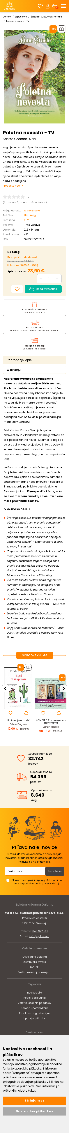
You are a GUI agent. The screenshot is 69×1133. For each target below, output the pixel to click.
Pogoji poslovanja (35, 998)
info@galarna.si (39, 936)
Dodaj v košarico (43, 289)
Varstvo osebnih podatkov (34, 1003)
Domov (7, 16)
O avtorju (14, 370)
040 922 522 (40, 931)
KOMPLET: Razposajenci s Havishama (51, 721)
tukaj (31, 1090)
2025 (27, 220)
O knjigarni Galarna (34, 957)
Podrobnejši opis (19, 360)
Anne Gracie (32, 210)
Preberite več (11, 186)
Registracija (34, 992)
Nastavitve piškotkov (34, 1111)
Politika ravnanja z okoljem (34, 972)
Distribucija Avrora (34, 962)
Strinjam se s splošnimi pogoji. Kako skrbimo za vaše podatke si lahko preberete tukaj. (37, 882)
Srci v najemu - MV (18, 720)
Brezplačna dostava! (22, 257)
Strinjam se (35, 1100)
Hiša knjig (30, 215)
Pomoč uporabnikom (34, 1008)
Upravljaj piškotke (34, 1018)
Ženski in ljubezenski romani (46, 16)
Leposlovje (21, 16)
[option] (18, 699)
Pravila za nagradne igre (34, 1013)
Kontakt (35, 967)
